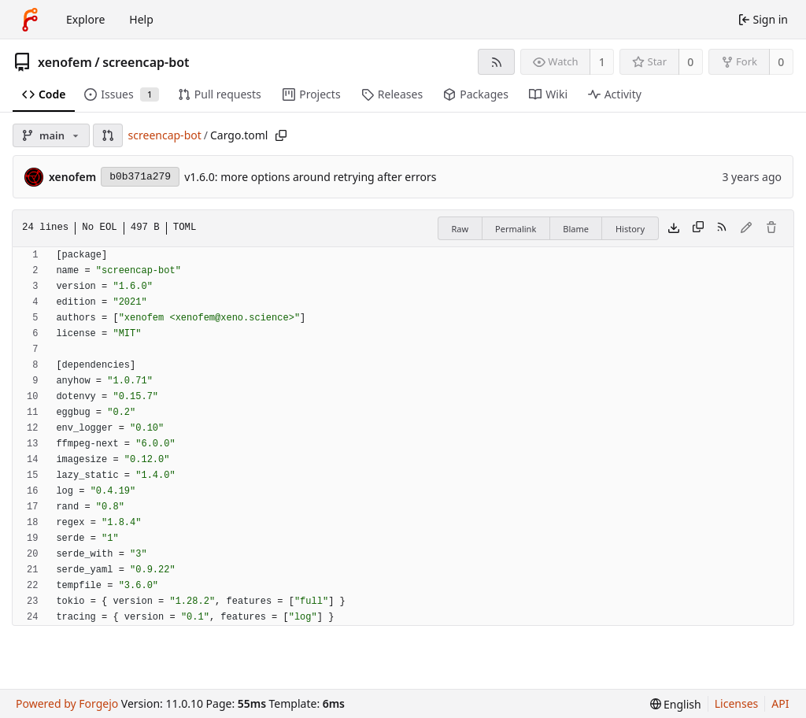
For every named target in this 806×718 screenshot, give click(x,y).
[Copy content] (698, 228)
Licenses (737, 703)
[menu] (675, 704)
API (780, 703)
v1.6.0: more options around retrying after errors (310, 176)
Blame (576, 229)
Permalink (515, 229)
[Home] (30, 20)
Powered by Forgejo (67, 703)
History (630, 229)
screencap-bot (145, 62)
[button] (108, 135)
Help (141, 19)
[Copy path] (281, 135)
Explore (85, 19)
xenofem (65, 62)
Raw (459, 229)
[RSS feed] (496, 62)
